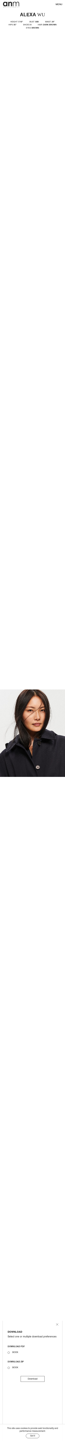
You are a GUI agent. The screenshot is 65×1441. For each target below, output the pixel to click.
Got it (32, 1436)
